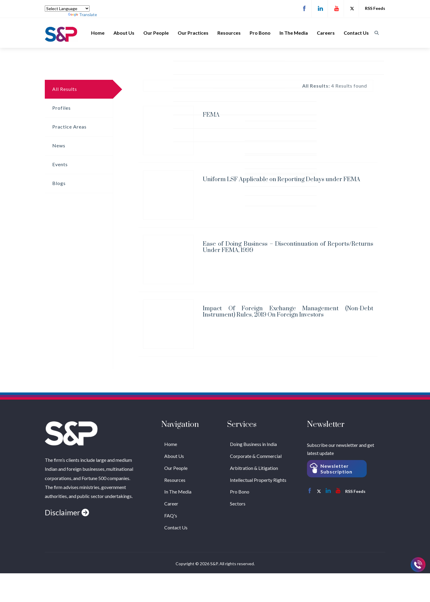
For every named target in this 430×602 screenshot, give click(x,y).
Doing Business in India (253, 444)
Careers (326, 33)
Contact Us (356, 33)
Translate (82, 14)
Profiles (61, 108)
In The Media (294, 33)
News (58, 145)
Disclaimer (67, 512)
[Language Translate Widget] (67, 8)
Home (98, 33)
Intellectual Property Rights (258, 480)
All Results (64, 89)
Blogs (59, 183)
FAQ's (170, 515)
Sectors (237, 503)
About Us (123, 33)
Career (171, 503)
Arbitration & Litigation (254, 468)
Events (60, 164)
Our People (156, 33)
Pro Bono (260, 33)
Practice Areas (69, 126)
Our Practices (193, 33)
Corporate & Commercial (256, 456)
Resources (229, 33)
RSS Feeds (375, 8)
